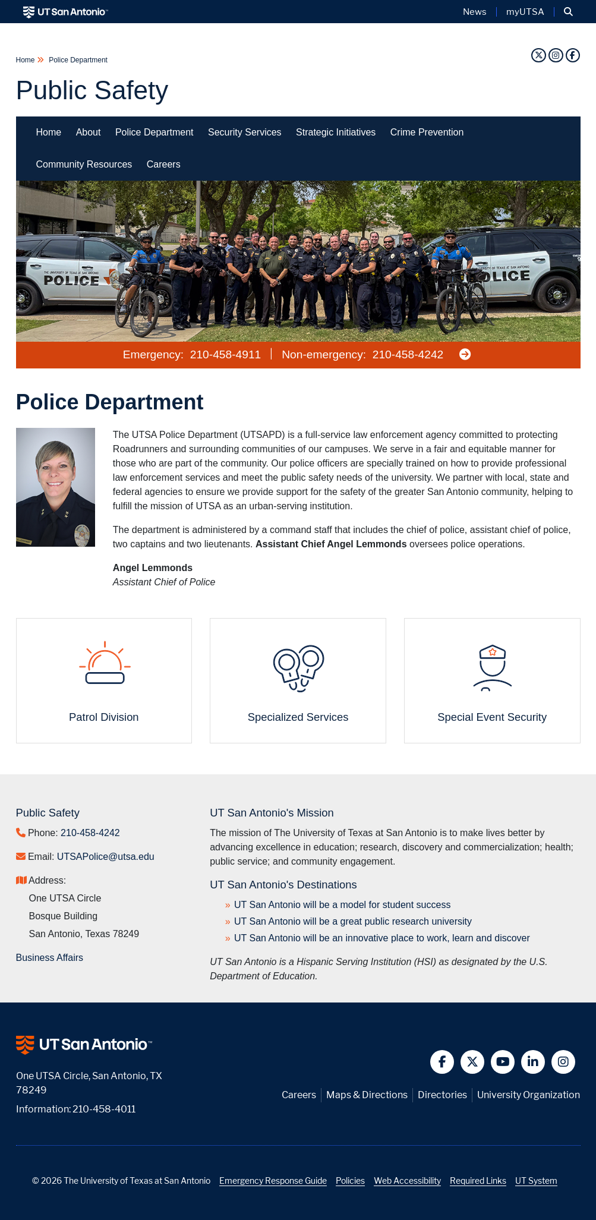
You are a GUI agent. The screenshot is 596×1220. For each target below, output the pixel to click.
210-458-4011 (103, 1109)
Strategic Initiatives (336, 132)
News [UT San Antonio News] (475, 12)
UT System (536, 1180)
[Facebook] (573, 55)
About (88, 132)
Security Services (245, 132)
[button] (568, 12)
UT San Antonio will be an (382, 938)
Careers (164, 164)
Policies (350, 1180)
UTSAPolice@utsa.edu (105, 857)
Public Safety (92, 90)
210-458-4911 (225, 354)
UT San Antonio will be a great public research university (353, 921)
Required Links (478, 1180)
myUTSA (525, 12)
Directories (442, 1095)
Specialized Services (298, 717)
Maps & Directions (367, 1095)
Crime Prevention (427, 132)
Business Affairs (50, 958)
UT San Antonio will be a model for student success (342, 905)
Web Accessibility (407, 1180)
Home (26, 60)
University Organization (528, 1095)
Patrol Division (104, 717)
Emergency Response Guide (273, 1180)
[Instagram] (555, 55)
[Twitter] (538, 55)
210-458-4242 (408, 354)
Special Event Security (492, 717)
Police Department (77, 60)
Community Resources (84, 164)
